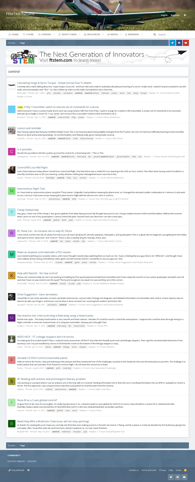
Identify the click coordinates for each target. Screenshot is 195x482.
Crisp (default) (16, 470)
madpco (21, 325)
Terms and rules (148, 470)
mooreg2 (21, 198)
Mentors (111, 346)
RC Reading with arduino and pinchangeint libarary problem (51, 379)
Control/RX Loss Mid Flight (32, 167)
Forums (46, 34)
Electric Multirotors (111, 117)
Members (133, 34)
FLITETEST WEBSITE (16, 461)
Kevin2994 (22, 283)
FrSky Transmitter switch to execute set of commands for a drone (58, 107)
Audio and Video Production (105, 220)
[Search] (173, 34)
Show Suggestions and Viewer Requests (134, 262)
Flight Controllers (103, 389)
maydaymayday (24, 262)
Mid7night (21, 93)
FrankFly (21, 138)
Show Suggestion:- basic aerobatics (37, 294)
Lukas (20, 346)
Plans (99, 410)
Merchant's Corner (113, 241)
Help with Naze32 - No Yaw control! (37, 273)
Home (15, 34)
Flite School (117, 138)
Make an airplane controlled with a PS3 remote (44, 252)
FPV (106, 325)
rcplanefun (22, 241)
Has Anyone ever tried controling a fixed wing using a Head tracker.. (55, 315)
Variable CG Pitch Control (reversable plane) (42, 358)
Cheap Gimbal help (28, 210)
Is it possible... (25, 149)
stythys (20, 389)
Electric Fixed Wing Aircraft (173, 156)
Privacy (162, 470)
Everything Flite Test (115, 431)
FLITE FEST (32, 461)
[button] (54, 34)
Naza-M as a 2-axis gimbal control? (37, 400)
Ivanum (20, 410)
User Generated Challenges (103, 368)
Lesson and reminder (29, 128)
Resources (93, 34)
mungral (21, 304)
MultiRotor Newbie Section (112, 283)
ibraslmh (21, 117)
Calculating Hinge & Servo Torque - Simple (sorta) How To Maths (54, 83)
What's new (69, 34)
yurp (19, 220)
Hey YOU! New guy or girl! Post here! (112, 198)
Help (171, 470)
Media (114, 34)
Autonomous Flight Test (31, 188)
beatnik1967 (22, 431)
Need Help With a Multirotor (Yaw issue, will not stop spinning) (53, 421)
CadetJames (22, 156)
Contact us (134, 470)
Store (30, 34)
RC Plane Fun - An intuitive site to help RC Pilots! (44, 231)
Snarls (20, 177)
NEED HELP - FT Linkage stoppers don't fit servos (45, 336)
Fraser (20, 368)
